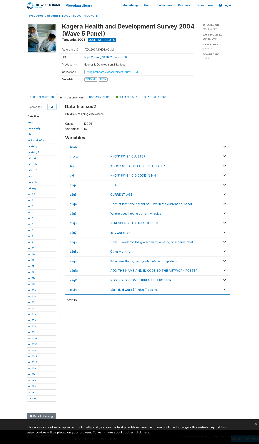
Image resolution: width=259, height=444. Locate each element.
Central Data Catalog (48, 15)
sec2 (31, 206)
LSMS (65, 15)
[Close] (255, 423)
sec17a (32, 368)
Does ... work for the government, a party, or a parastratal (151, 242)
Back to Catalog (41, 415)
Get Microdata (102, 39)
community (34, 127)
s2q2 (73, 185)
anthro (31, 121)
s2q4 (73, 204)
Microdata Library (78, 5)
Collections (164, 5)
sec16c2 (32, 362)
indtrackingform (37, 139)
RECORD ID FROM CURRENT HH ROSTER (140, 280)
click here (142, 432)
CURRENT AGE (121, 194)
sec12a (32, 290)
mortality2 (33, 151)
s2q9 (73, 261)
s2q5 (73, 213)
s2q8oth (75, 251)
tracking (32, 398)
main (73, 289)
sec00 (31, 193)
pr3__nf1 (32, 169)
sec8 (31, 235)
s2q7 (73, 232)
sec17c (32, 374)
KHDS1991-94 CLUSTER (128, 156)
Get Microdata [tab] (126, 96)
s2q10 (74, 270)
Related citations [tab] (155, 96)
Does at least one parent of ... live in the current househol (151, 204)
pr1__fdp (32, 157)
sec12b (32, 295)
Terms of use (204, 5)
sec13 (31, 307)
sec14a (32, 314)
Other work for (121, 251)
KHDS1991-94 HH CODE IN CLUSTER (137, 166)
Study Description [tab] (42, 96)
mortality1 (33, 145)
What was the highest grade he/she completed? (143, 261)
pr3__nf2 (33, 176)
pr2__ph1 (33, 163)
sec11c (31, 265)
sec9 (31, 241)
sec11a (31, 253)
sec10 (31, 248)
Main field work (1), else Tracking (133, 289)
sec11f (31, 283)
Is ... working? (120, 232)
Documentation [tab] (99, 96)
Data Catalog (129, 5)
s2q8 (73, 242)
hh (29, 133)
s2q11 (73, 280)
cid (72, 175)
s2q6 (73, 223)
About (147, 5)
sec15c (32, 332)
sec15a (32, 320)
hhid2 (74, 147)
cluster (75, 156)
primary (32, 187)
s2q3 (73, 194)
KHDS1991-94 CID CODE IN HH (133, 175)
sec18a (32, 379)
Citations (184, 5)
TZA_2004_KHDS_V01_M (84, 15)
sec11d (31, 272)
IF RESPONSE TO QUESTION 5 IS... (135, 223)
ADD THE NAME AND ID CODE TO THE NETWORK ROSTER (154, 270)
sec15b (32, 325)
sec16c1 (32, 356)
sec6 (31, 223)
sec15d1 (32, 337)
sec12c (32, 302)
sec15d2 (32, 344)
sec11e (31, 278)
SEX (113, 185)
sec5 (31, 218)
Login (225, 5)
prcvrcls (32, 181)
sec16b (32, 350)
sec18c (32, 392)
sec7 (31, 229)
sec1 (30, 199)
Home (30, 15)
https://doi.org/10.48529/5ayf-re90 (105, 56)
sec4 (31, 211)
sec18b (32, 386)
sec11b (31, 260)
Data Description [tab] (71, 97)
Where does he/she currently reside (135, 213)
